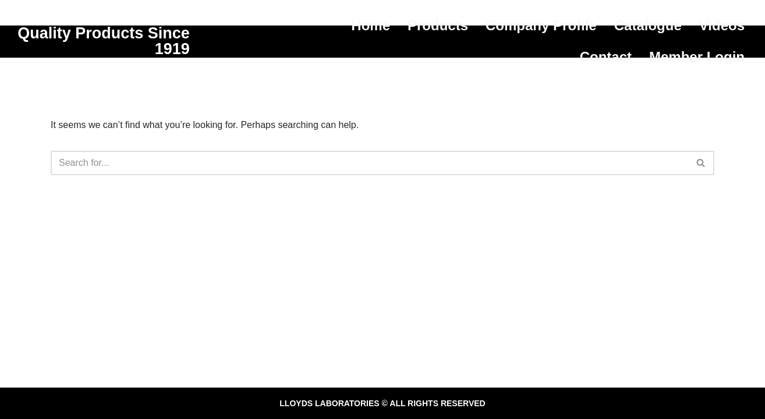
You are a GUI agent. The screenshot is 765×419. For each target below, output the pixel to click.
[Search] (369, 163)
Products (438, 25)
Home (370, 25)
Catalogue (648, 25)
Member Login (697, 57)
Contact (606, 57)
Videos (722, 25)
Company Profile (541, 25)
